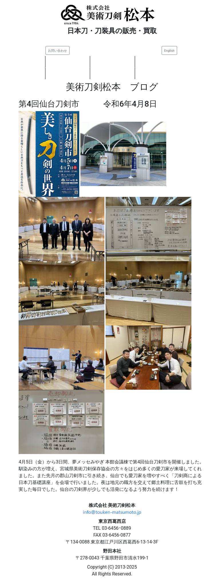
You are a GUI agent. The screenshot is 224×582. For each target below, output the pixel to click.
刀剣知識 (157, 73)
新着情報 (67, 61)
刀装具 (157, 61)
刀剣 (112, 61)
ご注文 (112, 73)
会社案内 (67, 73)
